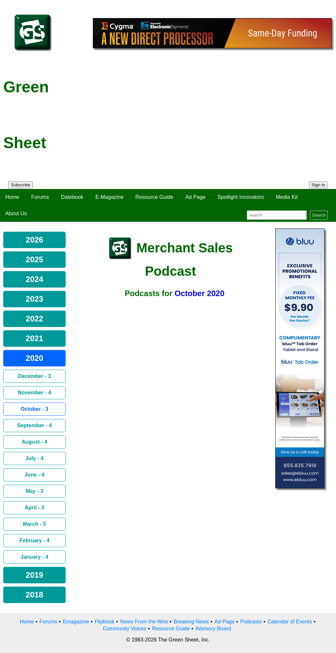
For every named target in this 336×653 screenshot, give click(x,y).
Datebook (72, 197)
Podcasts (251, 621)
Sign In (319, 184)
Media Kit (287, 197)
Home (12, 197)
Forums (40, 197)
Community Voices (124, 628)
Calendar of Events (289, 621)
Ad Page (195, 197)
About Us (16, 213)
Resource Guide (155, 197)
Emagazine (76, 621)
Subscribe (20, 184)
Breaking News (191, 621)
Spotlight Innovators (241, 197)
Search (319, 215)
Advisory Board (213, 628)
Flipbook (105, 621)
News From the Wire (144, 621)
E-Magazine (109, 197)
